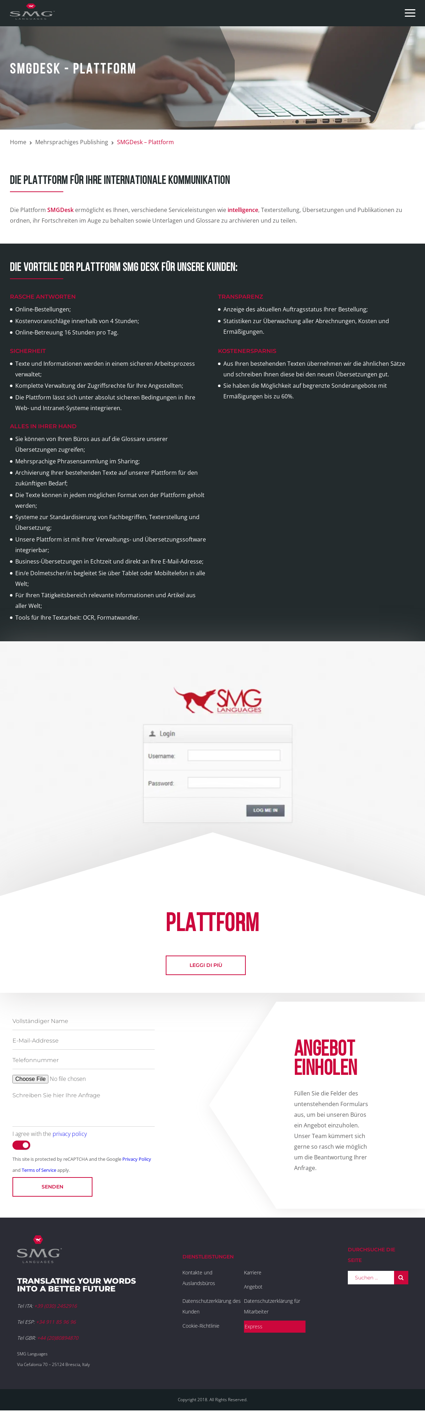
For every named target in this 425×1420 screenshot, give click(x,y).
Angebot (253, 1286)
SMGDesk (60, 210)
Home (18, 142)
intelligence (243, 210)
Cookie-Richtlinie (200, 1325)
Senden (52, 1187)
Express (253, 1326)
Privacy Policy (136, 1159)
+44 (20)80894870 (57, 1337)
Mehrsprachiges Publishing (71, 142)
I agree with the (49, 1134)
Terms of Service (39, 1170)
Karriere (252, 1272)
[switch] (21, 1145)
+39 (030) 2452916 (55, 1305)
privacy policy (70, 1134)
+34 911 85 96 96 (56, 1321)
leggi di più (206, 965)
